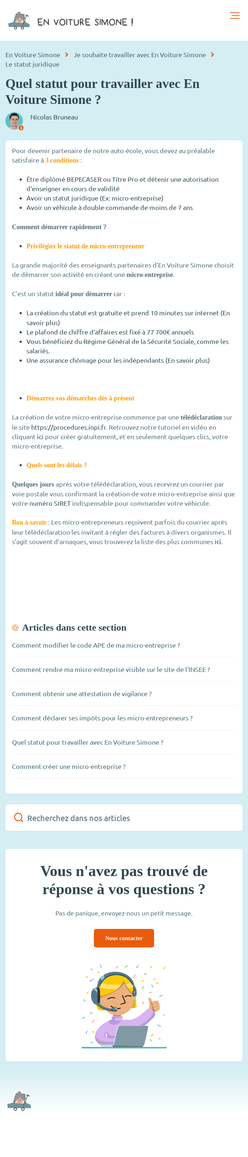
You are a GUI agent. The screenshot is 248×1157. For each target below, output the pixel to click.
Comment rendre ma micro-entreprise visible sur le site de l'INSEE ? (111, 669)
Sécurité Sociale (170, 341)
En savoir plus (188, 360)
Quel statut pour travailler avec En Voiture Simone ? (87, 742)
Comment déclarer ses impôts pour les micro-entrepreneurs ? (102, 717)
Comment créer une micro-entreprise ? (68, 766)
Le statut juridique (32, 64)
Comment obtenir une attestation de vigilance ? (82, 693)
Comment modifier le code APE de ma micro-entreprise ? (96, 645)
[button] (235, 15)
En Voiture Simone (32, 54)
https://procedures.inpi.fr (68, 427)
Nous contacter (124, 938)
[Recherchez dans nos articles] (124, 817)
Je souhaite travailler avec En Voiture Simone (140, 54)
